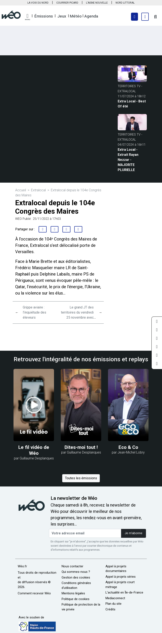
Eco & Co (128, 447)
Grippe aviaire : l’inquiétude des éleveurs (34, 312)
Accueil (20, 190)
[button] (27, 17)
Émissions (43, 16)
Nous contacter (72, 566)
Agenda (91, 16)
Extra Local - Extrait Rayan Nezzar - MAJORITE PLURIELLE (128, 160)
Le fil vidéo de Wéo (33, 450)
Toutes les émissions (81, 478)
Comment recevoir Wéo (34, 593)
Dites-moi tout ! (81, 447)
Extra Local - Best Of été (132, 103)
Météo (76, 16)
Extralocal (38, 190)
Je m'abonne (133, 533)
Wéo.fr (22, 566)
